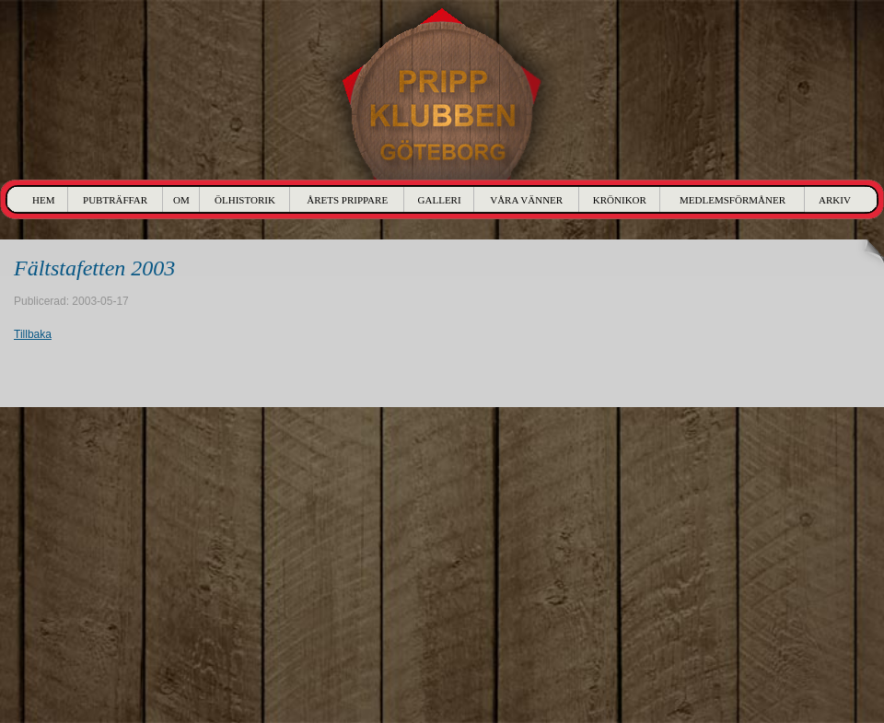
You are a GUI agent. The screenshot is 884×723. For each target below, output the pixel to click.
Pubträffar (115, 199)
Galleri (439, 199)
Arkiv (835, 199)
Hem (43, 199)
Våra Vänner (526, 199)
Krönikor (619, 199)
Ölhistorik (245, 199)
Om (181, 199)
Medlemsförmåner (732, 199)
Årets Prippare (347, 199)
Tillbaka (33, 334)
